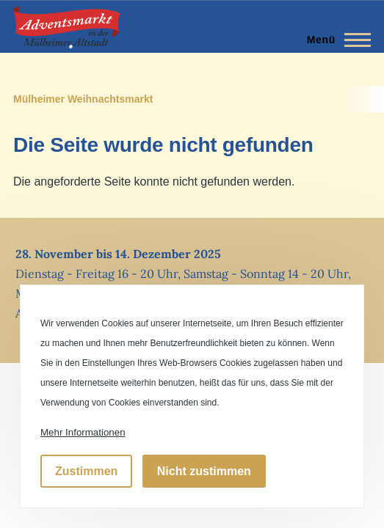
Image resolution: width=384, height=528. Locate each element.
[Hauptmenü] (334, 39)
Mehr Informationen (83, 432)
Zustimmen (86, 471)
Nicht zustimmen (204, 471)
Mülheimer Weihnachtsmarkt (83, 99)
